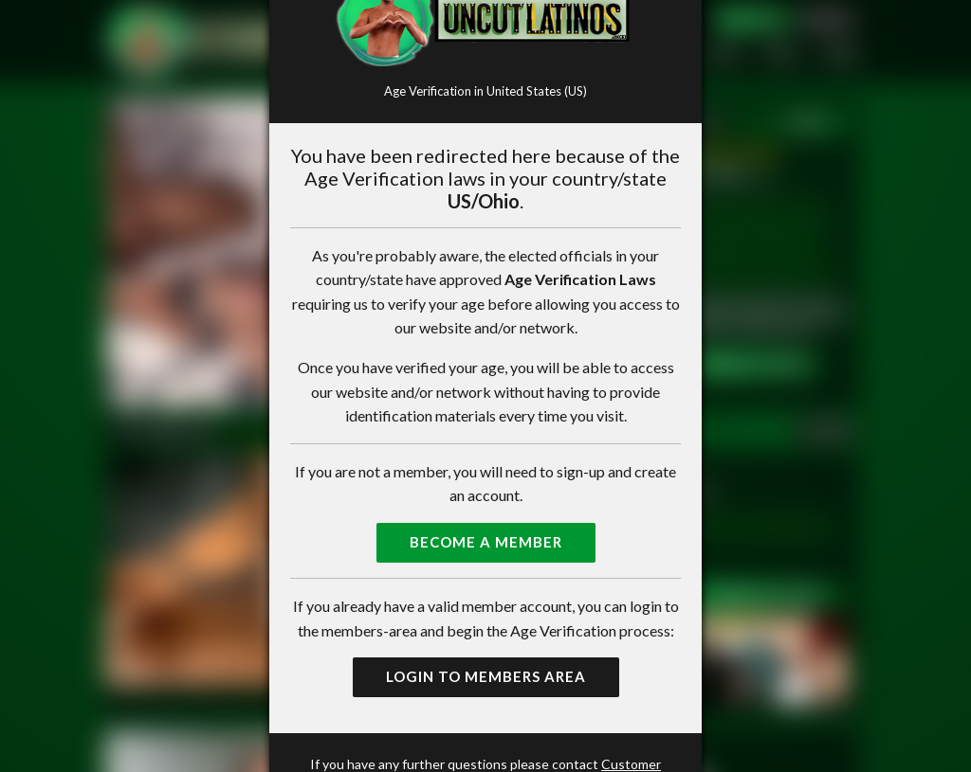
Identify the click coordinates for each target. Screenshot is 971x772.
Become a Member (486, 541)
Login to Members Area (486, 676)
